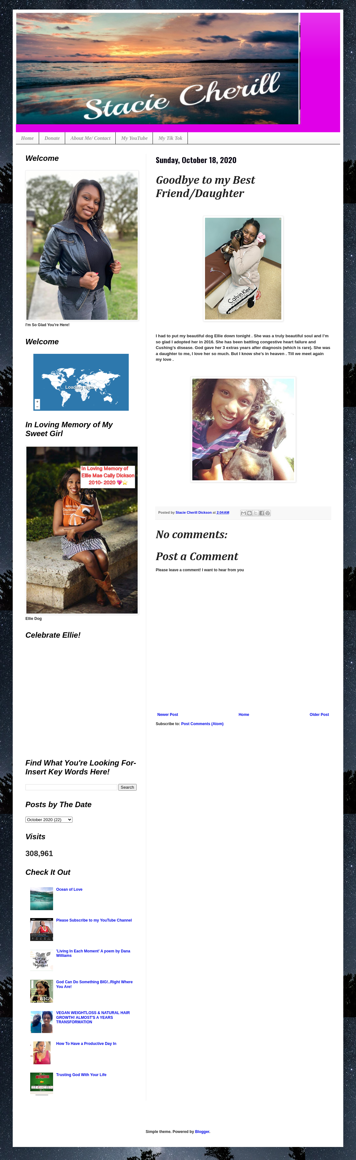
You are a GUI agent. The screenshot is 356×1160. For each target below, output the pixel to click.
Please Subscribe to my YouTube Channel (94, 920)
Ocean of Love (69, 889)
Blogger (202, 1131)
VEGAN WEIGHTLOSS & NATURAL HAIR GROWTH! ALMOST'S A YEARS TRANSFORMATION (93, 1017)
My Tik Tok (170, 138)
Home (27, 138)
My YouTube (134, 138)
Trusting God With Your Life (81, 1075)
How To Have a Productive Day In (86, 1043)
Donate (52, 138)
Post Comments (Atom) (202, 724)
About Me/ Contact (90, 138)
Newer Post (167, 714)
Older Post (319, 714)
